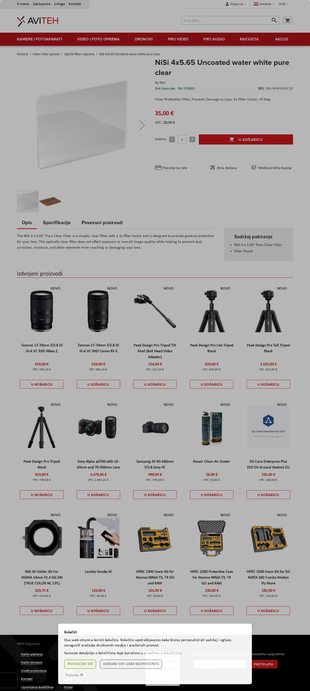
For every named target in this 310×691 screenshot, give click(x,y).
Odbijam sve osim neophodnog (131, 664)
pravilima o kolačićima (162, 653)
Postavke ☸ (74, 675)
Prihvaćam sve (80, 664)
